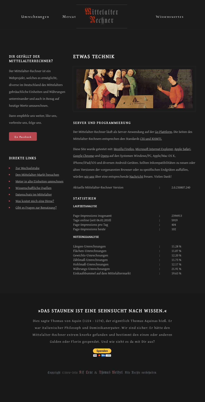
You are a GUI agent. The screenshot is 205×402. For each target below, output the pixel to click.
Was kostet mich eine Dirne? (35, 201)
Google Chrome (83, 155)
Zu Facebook (23, 136)
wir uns (89, 176)
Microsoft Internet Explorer (154, 149)
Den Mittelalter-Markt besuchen (37, 174)
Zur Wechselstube (27, 168)
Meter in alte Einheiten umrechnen (39, 181)
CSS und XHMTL (151, 138)
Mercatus (71, 15)
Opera (105, 155)
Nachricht (136, 176)
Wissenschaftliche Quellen (33, 187)
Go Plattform (163, 131)
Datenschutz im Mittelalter (34, 194)
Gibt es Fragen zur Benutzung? (36, 207)
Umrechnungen (35, 15)
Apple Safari (182, 149)
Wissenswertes (170, 15)
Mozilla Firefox (124, 149)
